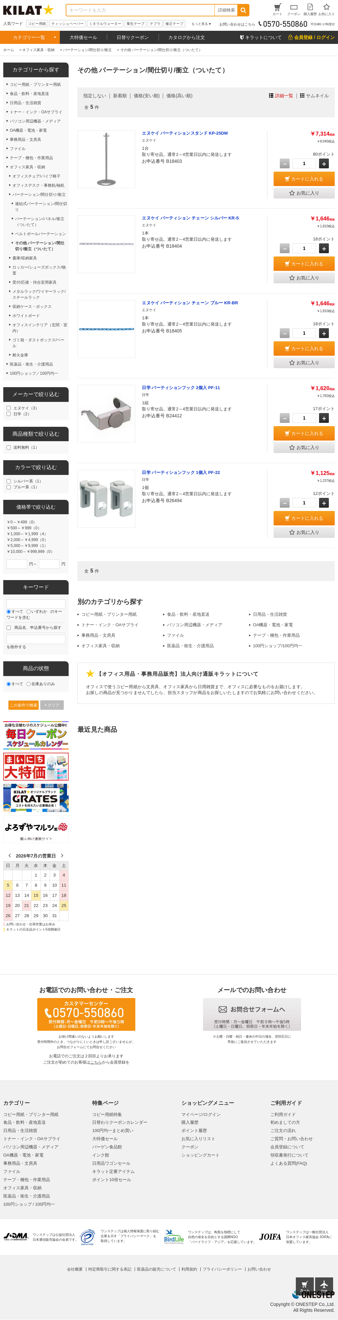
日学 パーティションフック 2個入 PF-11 (181, 387)
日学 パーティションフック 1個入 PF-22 (181, 472)
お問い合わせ (259, 1269)
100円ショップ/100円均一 (277, 645)
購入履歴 (189, 1122)
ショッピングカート (200, 1155)
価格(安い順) (147, 95)
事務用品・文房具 (98, 635)
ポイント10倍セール (111, 1179)
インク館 (100, 1155)
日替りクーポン (133, 37)
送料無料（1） (26, 447)
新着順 (120, 95)
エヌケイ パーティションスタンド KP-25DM (185, 133)
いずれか (39, 611)
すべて (17, 611)
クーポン (189, 1146)
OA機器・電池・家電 (273, 624)
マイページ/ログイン (201, 1114)
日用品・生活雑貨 (270, 614)
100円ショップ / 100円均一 (29, 1204)
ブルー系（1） (26, 487)
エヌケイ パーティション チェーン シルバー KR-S (190, 218)
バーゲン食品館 (107, 1146)
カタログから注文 (186, 37)
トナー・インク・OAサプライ (110, 624)
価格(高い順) (179, 95)
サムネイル (317, 95)
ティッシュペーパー (67, 24)
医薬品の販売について (156, 1269)
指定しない (94, 95)
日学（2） (22, 414)
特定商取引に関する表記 (109, 1269)
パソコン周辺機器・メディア (194, 624)
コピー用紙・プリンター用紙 (109, 614)
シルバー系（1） (28, 481)
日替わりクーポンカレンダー (119, 1122)
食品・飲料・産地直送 (188, 614)
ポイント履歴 (194, 1130)
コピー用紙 (37, 24)
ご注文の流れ (283, 1130)
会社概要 (75, 1269)
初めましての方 (285, 1122)
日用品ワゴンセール (111, 1163)
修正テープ (174, 24)
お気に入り (304, 193)
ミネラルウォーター (105, 24)
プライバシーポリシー (222, 1269)
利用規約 (189, 1269)
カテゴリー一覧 (29, 37)
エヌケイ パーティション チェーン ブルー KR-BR (190, 302)
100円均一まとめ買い (112, 1130)
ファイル (175, 635)
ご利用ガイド (283, 1114)
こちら (96, 1062)
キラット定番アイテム (113, 1171)
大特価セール (83, 37)
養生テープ (135, 24)
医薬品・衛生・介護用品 (190, 645)
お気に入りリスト (198, 1138)
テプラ (155, 24)
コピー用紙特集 (107, 1114)
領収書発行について (289, 1155)
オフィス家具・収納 (100, 645)
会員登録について (287, 1146)
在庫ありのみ (43, 684)
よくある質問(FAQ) (288, 1163)
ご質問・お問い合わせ (291, 1138)
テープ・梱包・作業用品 (276, 635)
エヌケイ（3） (26, 408)
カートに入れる (307, 178)
